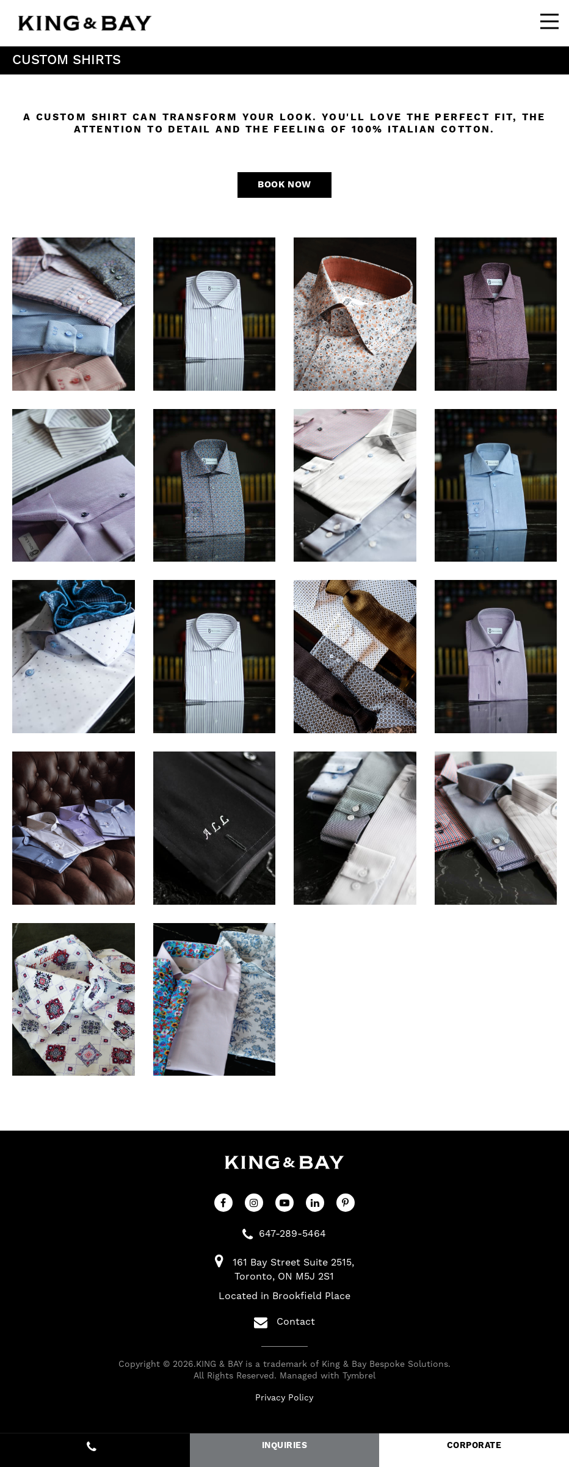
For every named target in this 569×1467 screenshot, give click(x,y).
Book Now (284, 185)
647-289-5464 (292, 1235)
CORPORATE (474, 1445)
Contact (284, 1323)
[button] (73, 316)
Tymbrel (358, 1377)
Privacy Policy (284, 1399)
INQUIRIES (284, 1445)
